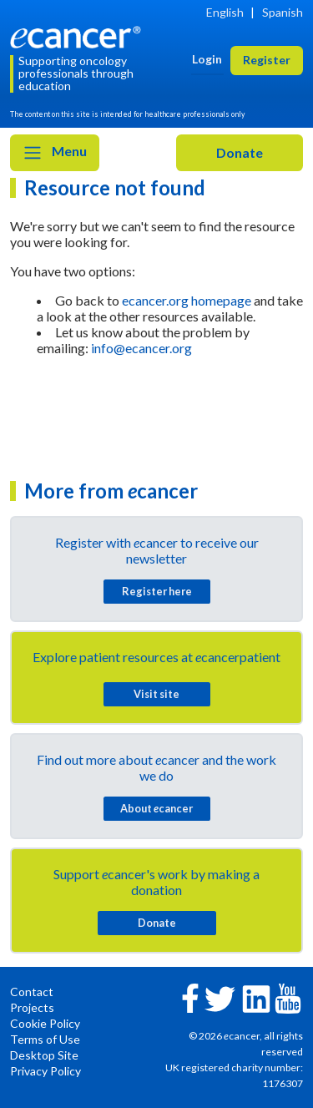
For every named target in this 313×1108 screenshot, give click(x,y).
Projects (32, 1007)
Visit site (156, 694)
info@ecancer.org (141, 348)
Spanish (282, 12)
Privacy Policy (45, 1071)
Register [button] (266, 60)
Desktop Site (44, 1055)
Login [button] (207, 59)
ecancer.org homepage (186, 300)
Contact (31, 991)
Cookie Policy (45, 1023)
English (225, 12)
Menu (55, 153)
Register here (157, 591)
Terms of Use (45, 1039)
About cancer (156, 808)
